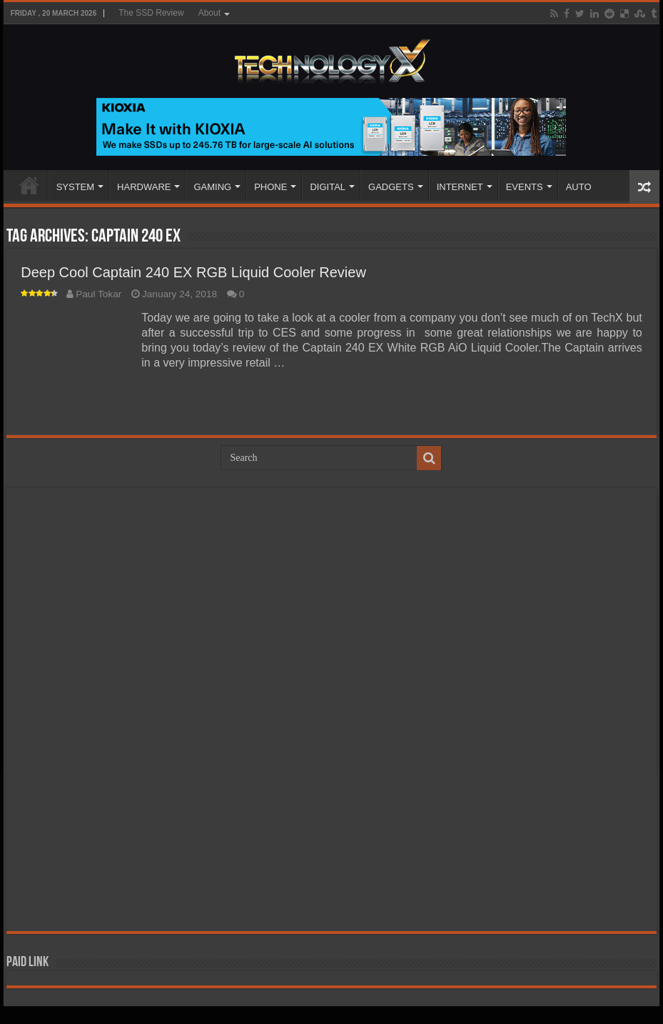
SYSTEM (75, 187)
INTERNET (460, 187)
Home (29, 185)
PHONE (270, 187)
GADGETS (391, 187)
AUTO (579, 187)
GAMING (212, 187)
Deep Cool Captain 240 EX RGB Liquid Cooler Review (193, 272)
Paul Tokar (98, 294)
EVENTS (524, 187)
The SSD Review (150, 13)
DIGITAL (327, 187)
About (209, 13)
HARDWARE (144, 187)
